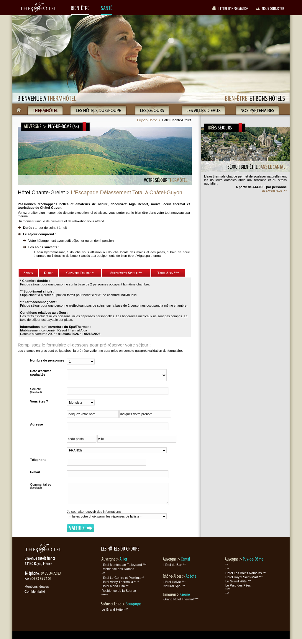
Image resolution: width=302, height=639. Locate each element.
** (226, 564)
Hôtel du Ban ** (174, 564)
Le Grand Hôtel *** (114, 609)
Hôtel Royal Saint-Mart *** (244, 577)
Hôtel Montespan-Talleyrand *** (124, 564)
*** (103, 573)
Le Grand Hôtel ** (238, 581)
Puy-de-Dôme (147, 120)
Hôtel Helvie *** (174, 582)
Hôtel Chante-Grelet (176, 120)
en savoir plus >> (274, 190)
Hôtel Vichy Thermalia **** (120, 582)
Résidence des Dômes (117, 569)
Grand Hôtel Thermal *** (180, 599)
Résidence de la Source (118, 590)
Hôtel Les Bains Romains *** (245, 573)
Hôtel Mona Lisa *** (115, 586)
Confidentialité (34, 591)
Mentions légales (36, 586)
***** (104, 595)
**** (227, 589)
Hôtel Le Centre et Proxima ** (122, 577)
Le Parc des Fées (238, 585)
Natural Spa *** (174, 586)
